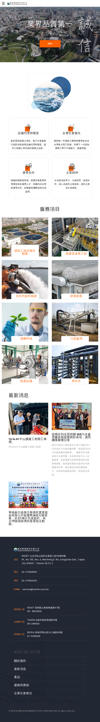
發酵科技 (26, 339)
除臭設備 (26, 381)
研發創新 (76, 296)
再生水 (76, 381)
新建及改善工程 (76, 254)
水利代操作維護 (26, 296)
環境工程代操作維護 (24, 252)
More (50, 43)
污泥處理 (76, 339)
